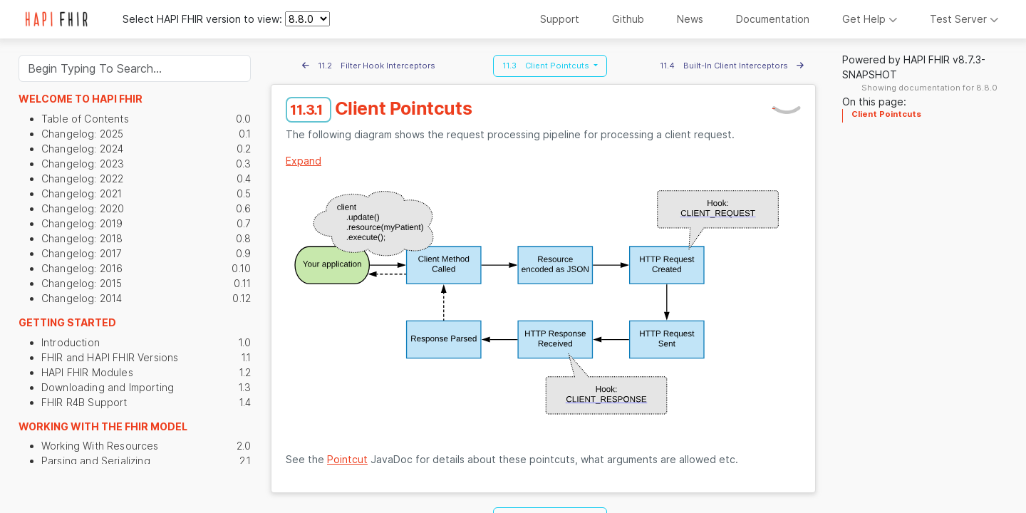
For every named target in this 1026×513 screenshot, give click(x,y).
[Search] (135, 68)
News (690, 19)
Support (559, 19)
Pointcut (347, 459)
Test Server (964, 19)
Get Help (870, 19)
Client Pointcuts (886, 114)
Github (628, 19)
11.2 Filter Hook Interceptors (368, 66)
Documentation (772, 19)
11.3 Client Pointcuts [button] (546, 66)
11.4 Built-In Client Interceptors (732, 66)
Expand (303, 161)
